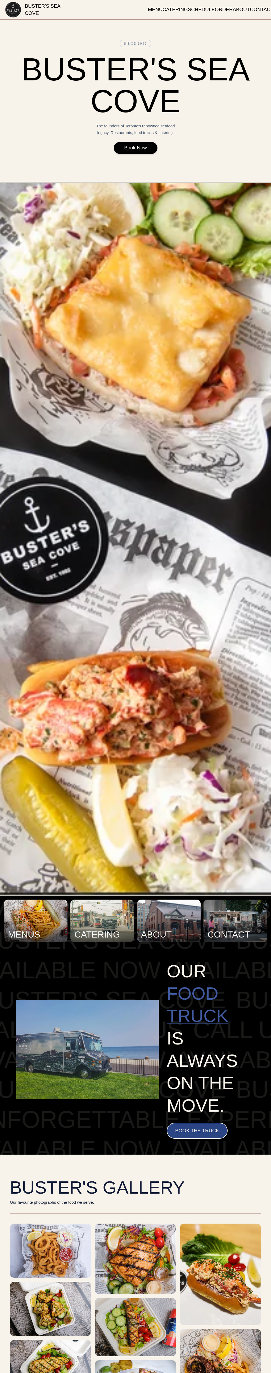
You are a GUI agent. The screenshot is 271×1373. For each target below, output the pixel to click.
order (224, 9)
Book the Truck (197, 1130)
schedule (201, 9)
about (241, 9)
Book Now (135, 149)
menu (155, 9)
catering (175, 9)
